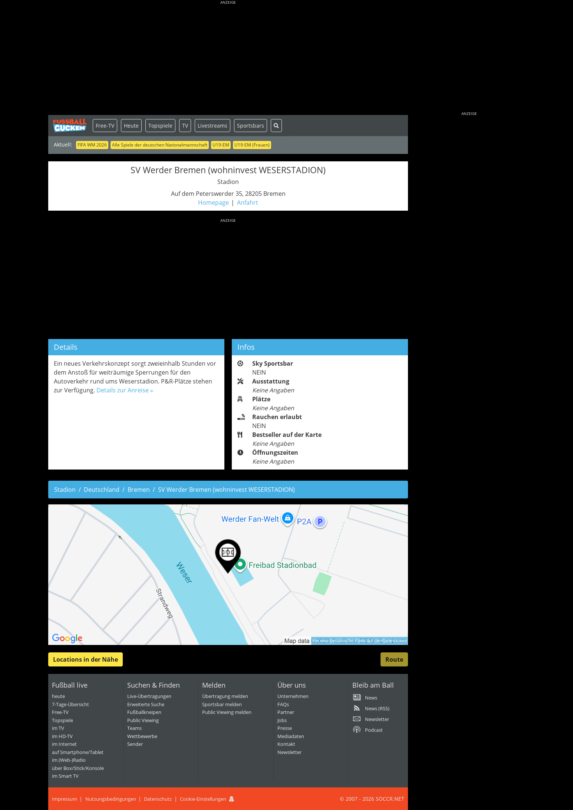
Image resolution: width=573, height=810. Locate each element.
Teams (134, 728)
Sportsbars (250, 125)
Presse (284, 728)
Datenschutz (158, 799)
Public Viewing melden (226, 712)
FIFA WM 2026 (92, 145)
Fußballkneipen (144, 712)
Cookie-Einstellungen (203, 799)
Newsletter (289, 752)
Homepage (213, 202)
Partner (285, 712)
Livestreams (212, 125)
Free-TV (105, 125)
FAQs (283, 704)
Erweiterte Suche (145, 704)
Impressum (64, 799)
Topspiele (160, 125)
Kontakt (286, 744)
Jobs (282, 720)
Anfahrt (247, 202)
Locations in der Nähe (85, 659)
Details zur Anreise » (124, 390)
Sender (135, 744)
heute (58, 696)
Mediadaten (290, 736)
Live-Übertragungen (149, 696)
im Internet (64, 744)
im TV (58, 728)
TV (185, 125)
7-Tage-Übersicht (70, 704)
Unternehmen (293, 696)
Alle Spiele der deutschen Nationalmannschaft (159, 145)
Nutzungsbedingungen (110, 799)
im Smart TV (65, 776)
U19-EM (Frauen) (252, 145)
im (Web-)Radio (69, 760)
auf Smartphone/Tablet (77, 752)
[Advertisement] (228, 59)
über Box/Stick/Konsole (78, 768)
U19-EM (221, 145)
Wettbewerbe (142, 736)
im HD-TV (62, 736)
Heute (131, 125)
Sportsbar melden (222, 704)
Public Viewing (143, 720)
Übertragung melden (225, 696)
